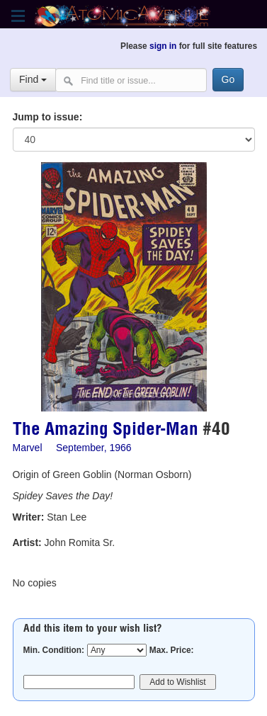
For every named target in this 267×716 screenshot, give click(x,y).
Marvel (27, 447)
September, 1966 (94, 447)
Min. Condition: (54, 650)
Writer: (29, 517)
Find (33, 79)
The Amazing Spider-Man (105, 431)
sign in (162, 46)
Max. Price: (171, 650)
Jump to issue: (48, 117)
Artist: (27, 542)
